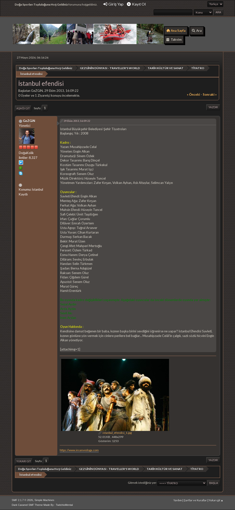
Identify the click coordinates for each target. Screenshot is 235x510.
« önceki (193, 94)
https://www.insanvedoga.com (79, 450)
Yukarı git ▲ (216, 500)
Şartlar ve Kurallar (195, 500)
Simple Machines (44, 500)
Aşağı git (23, 108)
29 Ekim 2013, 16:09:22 (77, 120)
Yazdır (213, 107)
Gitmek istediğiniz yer (142, 482)
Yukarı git (23, 461)
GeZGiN (29, 121)
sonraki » (210, 94)
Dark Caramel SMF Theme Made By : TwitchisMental (42, 504)
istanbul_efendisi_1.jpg (115, 433)
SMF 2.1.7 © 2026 (22, 500)
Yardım (177, 500)
